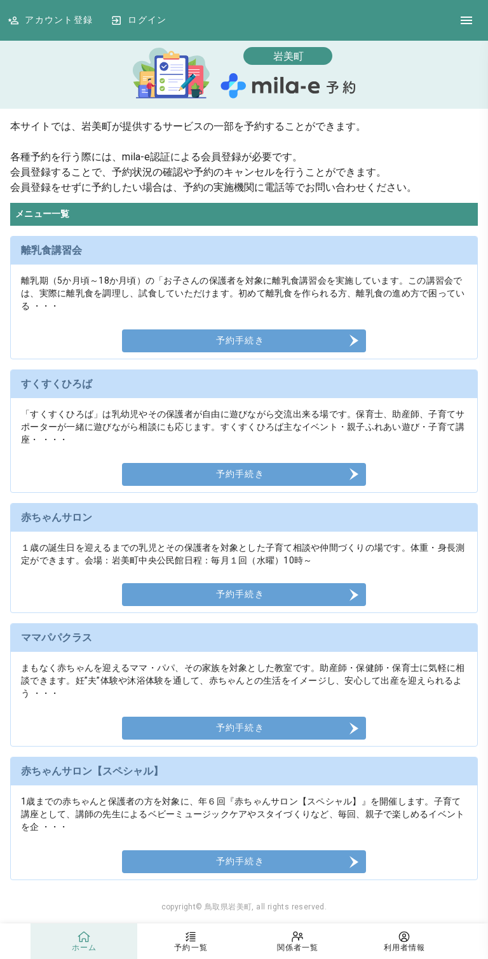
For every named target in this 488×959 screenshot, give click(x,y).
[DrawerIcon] (466, 20)
